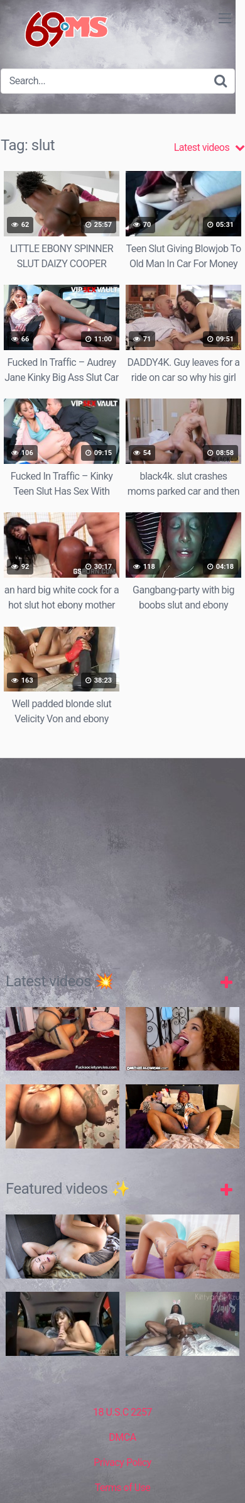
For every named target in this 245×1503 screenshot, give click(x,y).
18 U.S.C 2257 (122, 1412)
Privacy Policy (122, 1462)
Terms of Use (123, 1488)
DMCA (122, 1437)
